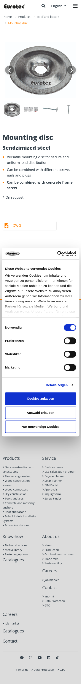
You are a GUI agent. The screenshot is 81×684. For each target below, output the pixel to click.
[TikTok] (57, 657)
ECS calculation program (59, 472)
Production (50, 550)
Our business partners (58, 554)
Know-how (13, 536)
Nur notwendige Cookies (41, 426)
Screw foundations (16, 525)
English (58, 6)
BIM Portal (50, 485)
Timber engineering (16, 476)
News (47, 545)
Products (24, 17)
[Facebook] (22, 657)
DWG (17, 225)
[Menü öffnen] (75, 5)
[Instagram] (30, 657)
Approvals (50, 489)
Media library (12, 550)
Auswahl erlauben (40, 412)
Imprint (48, 596)
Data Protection (53, 601)
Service (49, 458)
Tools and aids (13, 498)
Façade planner (53, 476)
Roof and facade (48, 17)
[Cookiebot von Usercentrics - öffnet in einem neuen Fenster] (57, 253)
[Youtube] (40, 657)
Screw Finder (51, 498)
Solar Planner (52, 481)
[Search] (43, 6)
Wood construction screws (16, 483)
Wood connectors (15, 489)
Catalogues (13, 560)
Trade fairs (50, 559)
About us (51, 536)
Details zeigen (57, 385)
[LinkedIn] (48, 657)
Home (7, 17)
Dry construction (15, 494)
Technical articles (15, 545)
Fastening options (15, 554)
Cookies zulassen (40, 398)
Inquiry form (51, 494)
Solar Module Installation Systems (20, 518)
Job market (50, 580)
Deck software (52, 467)
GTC (46, 605)
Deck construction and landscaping (18, 469)
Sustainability (52, 563)
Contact (49, 587)
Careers (49, 571)
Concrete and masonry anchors (19, 505)
